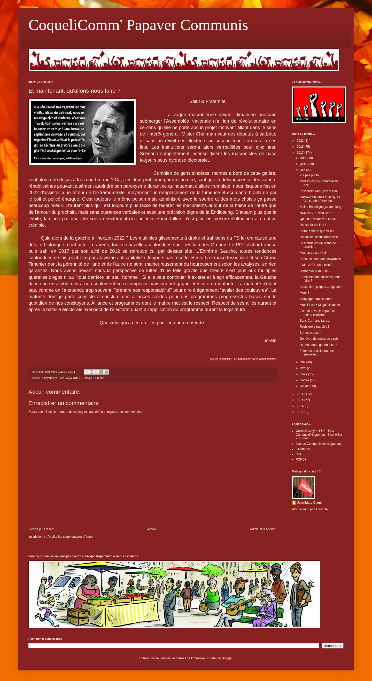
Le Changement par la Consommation (254, 359)
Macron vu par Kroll (313, 253)
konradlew (198, 658)
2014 (301, 406)
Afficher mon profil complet (310, 509)
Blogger (227, 658)
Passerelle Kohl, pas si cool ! (319, 191)
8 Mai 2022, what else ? (316, 265)
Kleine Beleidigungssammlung (320, 207)
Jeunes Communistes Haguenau (318, 444)
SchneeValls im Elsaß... (316, 271)
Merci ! (304, 293)
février (305, 380)
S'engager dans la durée (316, 299)
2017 (301, 152)
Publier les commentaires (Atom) (70, 537)
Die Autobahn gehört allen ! (318, 345)
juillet (304, 164)
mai (303, 362)
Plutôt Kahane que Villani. (317, 231)
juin (303, 170)
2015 (301, 400)
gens (185, 173)
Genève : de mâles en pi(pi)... (320, 338)
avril (303, 368)
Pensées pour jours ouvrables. (321, 259)
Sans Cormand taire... (315, 320)
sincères (200, 173)
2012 (301, 412)
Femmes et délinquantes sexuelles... (317, 352)
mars (304, 374)
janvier (305, 386)
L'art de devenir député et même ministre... (317, 312)
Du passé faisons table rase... (320, 237)
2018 (301, 146)
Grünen (218, 244)
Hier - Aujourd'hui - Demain (75, 377)
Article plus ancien (262, 529)
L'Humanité (303, 449)
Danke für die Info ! (313, 225)
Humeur (99, 377)
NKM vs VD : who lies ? (316, 213)
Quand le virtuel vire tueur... (319, 219)
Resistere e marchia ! (314, 326)
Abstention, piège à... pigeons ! (321, 287)
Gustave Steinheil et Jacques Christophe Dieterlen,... (320, 199)
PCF (299, 454)
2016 (301, 394)
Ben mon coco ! (310, 333)
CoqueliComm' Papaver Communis (138, 24)
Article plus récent (42, 529)
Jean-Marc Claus (309, 502)
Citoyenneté (49, 377)
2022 (301, 140)
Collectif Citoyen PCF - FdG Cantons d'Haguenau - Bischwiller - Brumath (319, 434)
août (303, 158)
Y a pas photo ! (310, 175)
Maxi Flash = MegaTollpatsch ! (321, 305)
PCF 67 (301, 459)
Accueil (152, 529)
